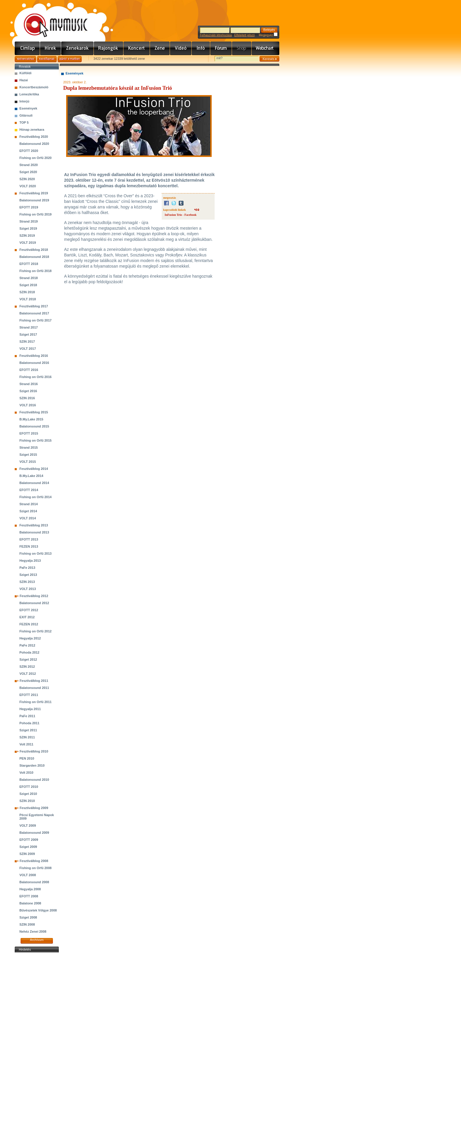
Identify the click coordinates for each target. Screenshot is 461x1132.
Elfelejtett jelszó (244, 35)
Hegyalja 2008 (30, 889)
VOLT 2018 (27, 299)
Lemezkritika (29, 94)
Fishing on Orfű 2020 (35, 158)
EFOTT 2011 (28, 695)
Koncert (136, 48)
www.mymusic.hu (51, 19)
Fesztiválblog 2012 (34, 596)
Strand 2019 (28, 221)
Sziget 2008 (28, 917)
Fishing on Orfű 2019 (35, 214)
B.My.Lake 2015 (31, 419)
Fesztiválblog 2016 (33, 355)
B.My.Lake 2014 (31, 476)
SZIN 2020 (27, 179)
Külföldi (25, 73)
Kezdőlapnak (47, 59)
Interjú (24, 101)
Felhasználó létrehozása (216, 35)
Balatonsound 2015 (34, 426)
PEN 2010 (26, 758)
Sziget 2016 (28, 391)
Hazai (23, 80)
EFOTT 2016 (28, 370)
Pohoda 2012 (29, 652)
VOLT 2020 (27, 186)
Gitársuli (26, 115)
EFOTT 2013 (28, 539)
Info (201, 48)
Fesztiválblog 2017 (33, 306)
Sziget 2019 (28, 228)
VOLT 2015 (27, 461)
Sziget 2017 (28, 334)
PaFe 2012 (27, 645)
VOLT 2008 (27, 875)
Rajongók (108, 48)
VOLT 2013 (27, 589)
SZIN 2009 (27, 854)
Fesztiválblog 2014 (33, 468)
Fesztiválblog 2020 (33, 136)
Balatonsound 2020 (34, 143)
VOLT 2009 (27, 825)
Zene (160, 48)
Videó (181, 48)
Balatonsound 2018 (34, 256)
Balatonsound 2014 (34, 483)
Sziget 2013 (28, 574)
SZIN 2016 (27, 398)
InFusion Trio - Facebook (180, 214)
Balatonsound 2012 (34, 603)
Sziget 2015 (28, 454)
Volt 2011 (26, 744)
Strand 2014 (28, 504)
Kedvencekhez (25, 59)
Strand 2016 (28, 384)
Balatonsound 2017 (34, 313)
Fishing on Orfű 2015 (35, 440)
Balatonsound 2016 (34, 362)
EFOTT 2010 (28, 786)
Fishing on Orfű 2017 (35, 320)
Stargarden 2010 (32, 765)
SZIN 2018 (27, 292)
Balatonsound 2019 (34, 200)
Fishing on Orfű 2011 (35, 702)
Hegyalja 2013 (30, 560)
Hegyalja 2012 (30, 638)
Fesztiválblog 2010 (34, 751)
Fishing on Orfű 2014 (35, 497)
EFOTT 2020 (28, 151)
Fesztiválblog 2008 (34, 861)
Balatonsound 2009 (34, 832)
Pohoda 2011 (29, 723)
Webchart (265, 48)
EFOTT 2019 (28, 207)
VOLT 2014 (27, 518)
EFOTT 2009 (28, 839)
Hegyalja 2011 (30, 709)
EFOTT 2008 (28, 896)
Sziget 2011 (28, 730)
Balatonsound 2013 (34, 532)
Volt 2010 (26, 772)
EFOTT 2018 (28, 264)
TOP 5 (24, 122)
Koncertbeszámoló (33, 87)
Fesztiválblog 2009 (34, 808)
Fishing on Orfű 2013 (35, 553)
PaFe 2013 (27, 567)
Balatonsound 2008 (34, 882)
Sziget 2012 (28, 659)
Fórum (221, 48)
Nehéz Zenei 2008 (32, 931)
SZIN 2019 (27, 235)
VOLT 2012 (27, 673)
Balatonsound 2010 (34, 779)
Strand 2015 (28, 447)
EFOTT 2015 (28, 433)
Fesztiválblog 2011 (34, 680)
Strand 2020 (28, 165)
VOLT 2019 (27, 242)
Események (28, 108)
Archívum (37, 940)
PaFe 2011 (27, 716)
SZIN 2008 (27, 924)
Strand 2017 (28, 327)
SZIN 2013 (27, 582)
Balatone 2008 (30, 903)
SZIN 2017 (27, 341)
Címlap (27, 48)
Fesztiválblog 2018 (33, 249)
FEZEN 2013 (28, 546)
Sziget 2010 (28, 793)
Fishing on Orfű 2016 (35, 377)
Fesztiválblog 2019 (33, 193)
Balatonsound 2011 (34, 688)
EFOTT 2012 (28, 610)
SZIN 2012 (27, 666)
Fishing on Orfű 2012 (35, 631)
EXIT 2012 (27, 617)
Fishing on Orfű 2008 (35, 868)
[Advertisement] (36, 1042)
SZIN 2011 (27, 737)
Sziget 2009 (28, 846)
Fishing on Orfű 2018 (35, 271)
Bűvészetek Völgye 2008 (38, 910)
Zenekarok (77, 48)
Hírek (50, 48)
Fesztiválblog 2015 (33, 412)
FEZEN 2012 (28, 624)
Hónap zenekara (31, 129)
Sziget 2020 (28, 172)
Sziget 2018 (28, 285)
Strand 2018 (28, 278)
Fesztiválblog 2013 (33, 525)
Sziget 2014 (28, 511)
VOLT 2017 (27, 348)
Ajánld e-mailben (70, 59)
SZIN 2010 (27, 801)
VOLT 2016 (27, 405)
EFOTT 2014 (28, 490)
